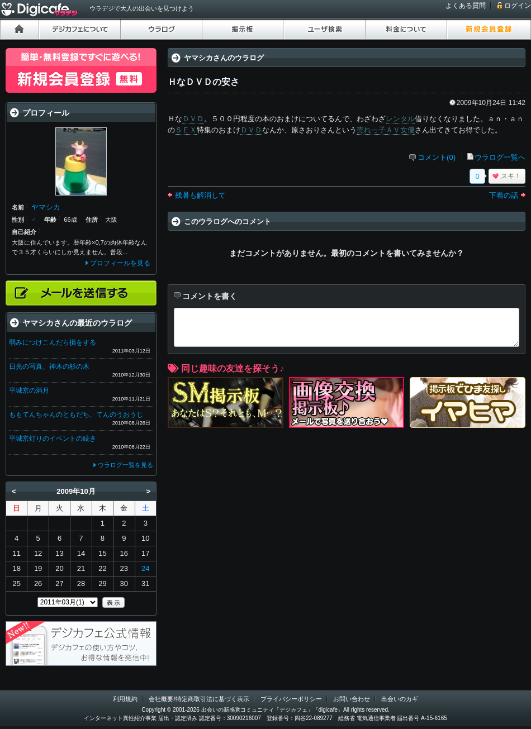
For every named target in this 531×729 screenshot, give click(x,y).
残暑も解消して (200, 195)
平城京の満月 (29, 390)
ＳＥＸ (186, 130)
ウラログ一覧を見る (125, 464)
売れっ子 (371, 130)
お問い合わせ (351, 698)
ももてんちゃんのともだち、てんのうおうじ (76, 414)
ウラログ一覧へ (500, 157)
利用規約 (125, 698)
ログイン (517, 5)
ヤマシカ (45, 207)
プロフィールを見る (120, 263)
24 (145, 568)
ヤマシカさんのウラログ (224, 58)
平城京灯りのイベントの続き (52, 438)
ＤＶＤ (193, 119)
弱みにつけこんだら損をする (52, 342)
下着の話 (503, 195)
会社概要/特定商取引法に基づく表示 (199, 698)
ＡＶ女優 (400, 130)
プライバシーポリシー (291, 698)
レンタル (400, 119)
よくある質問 (465, 5)
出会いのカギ (399, 698)
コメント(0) (437, 157)
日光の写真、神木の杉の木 (49, 366)
